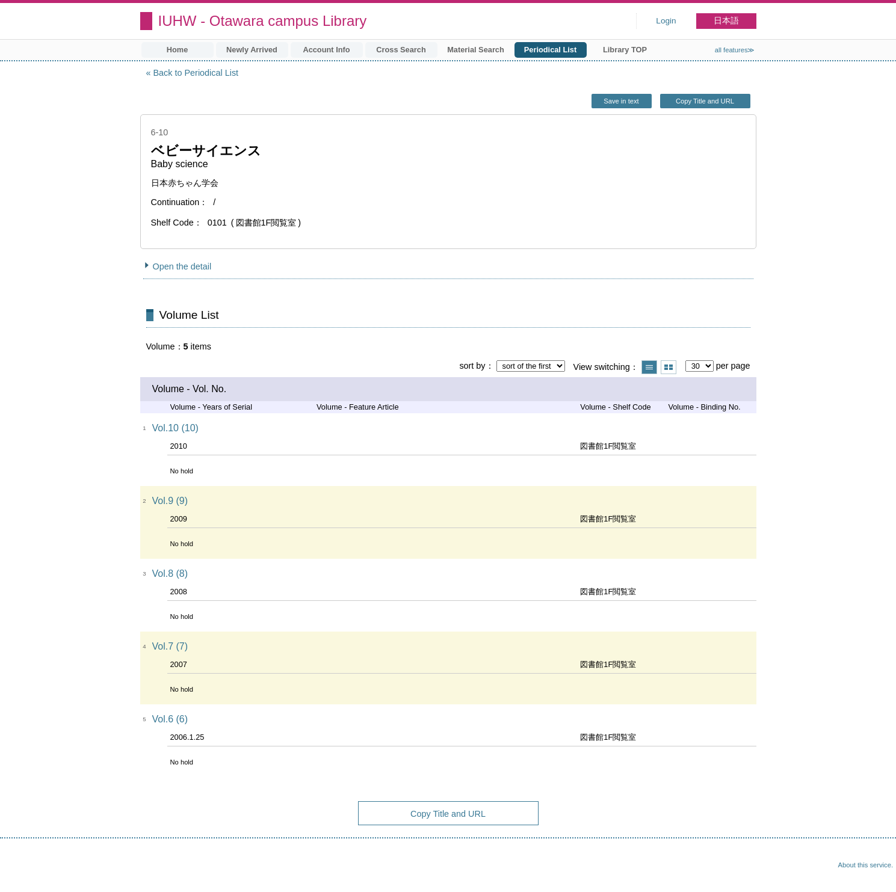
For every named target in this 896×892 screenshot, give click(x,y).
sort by (472, 366)
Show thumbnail (668, 367)
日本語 (726, 20)
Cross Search (401, 49)
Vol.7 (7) (170, 646)
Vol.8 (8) (170, 573)
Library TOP (625, 49)
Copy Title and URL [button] (705, 101)
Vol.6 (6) (170, 719)
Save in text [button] (621, 101)
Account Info (326, 49)
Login (666, 20)
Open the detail (182, 266)
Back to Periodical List (196, 73)
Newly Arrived (251, 49)
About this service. (865, 865)
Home (177, 49)
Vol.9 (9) (170, 501)
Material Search (475, 49)
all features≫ (735, 50)
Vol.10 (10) (175, 428)
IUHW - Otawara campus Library (262, 21)
